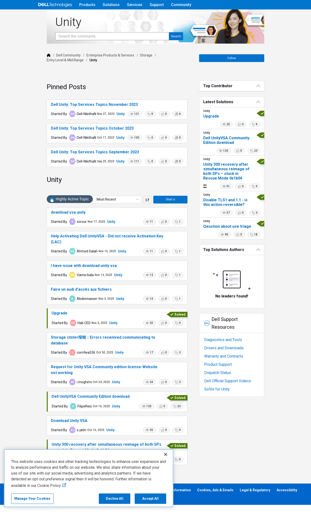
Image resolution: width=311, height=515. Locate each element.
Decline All (114, 498)
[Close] (165, 454)
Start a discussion (175, 225)
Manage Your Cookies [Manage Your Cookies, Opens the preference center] (32, 498)
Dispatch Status (223, 378)
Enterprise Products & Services (94, 69)
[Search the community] (96, 50)
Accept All (150, 498)
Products (87, 4)
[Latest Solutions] (242, 115)
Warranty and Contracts (229, 362)
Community (181, 4)
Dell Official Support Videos (233, 386)
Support (157, 4)
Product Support (224, 370)
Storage (130, 69)
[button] (141, 129)
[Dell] (33, 68)
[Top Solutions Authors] (242, 263)
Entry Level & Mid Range (161, 69)
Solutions (111, 4)
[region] (88, 478)
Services (134, 4)
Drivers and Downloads (230, 353)
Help (243, 16)
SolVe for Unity (223, 395)
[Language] (274, 16)
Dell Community (53, 69)
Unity (105, 127)
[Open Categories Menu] (55, 16)
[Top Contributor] (242, 99)
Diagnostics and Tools (229, 345)
